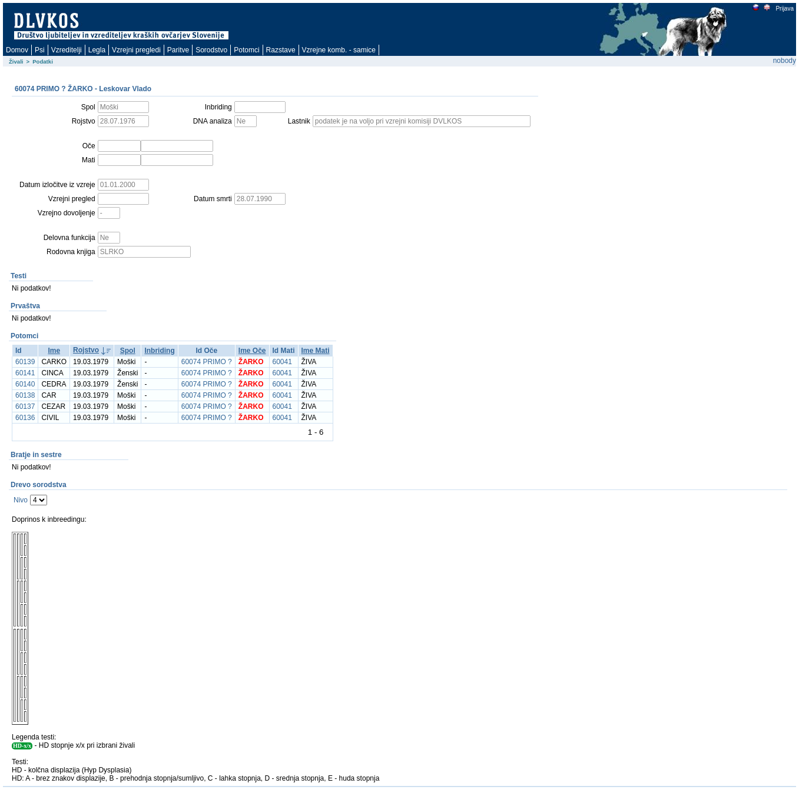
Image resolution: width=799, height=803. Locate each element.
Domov (17, 50)
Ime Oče (252, 350)
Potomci (246, 50)
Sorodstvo (211, 50)
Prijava (784, 8)
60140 (25, 384)
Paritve (178, 50)
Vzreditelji (66, 50)
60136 (25, 418)
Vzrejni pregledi (136, 50)
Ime (54, 350)
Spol (127, 350)
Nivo (21, 500)
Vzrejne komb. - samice (339, 50)
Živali (16, 61)
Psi (40, 50)
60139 (25, 362)
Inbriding (159, 350)
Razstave (281, 50)
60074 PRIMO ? (206, 362)
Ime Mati (315, 350)
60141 (25, 373)
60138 (25, 395)
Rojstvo (86, 350)
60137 (25, 406)
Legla (96, 50)
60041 (282, 362)
